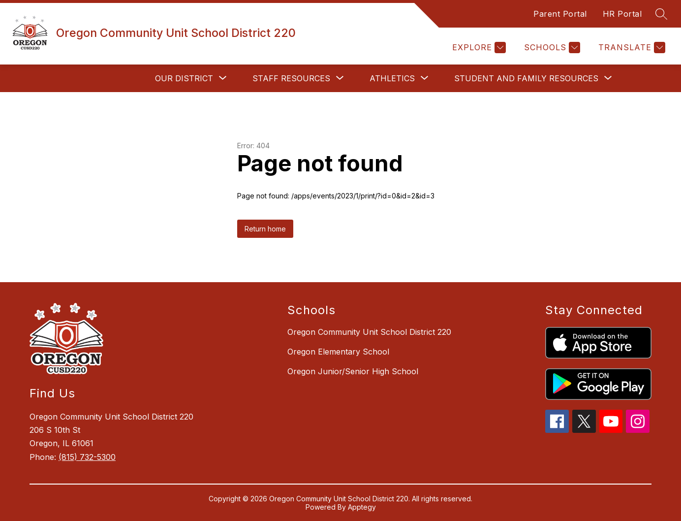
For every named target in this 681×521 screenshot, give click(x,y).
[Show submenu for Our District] (184, 78)
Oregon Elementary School (338, 352)
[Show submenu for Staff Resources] (291, 78)
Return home (265, 229)
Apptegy (362, 507)
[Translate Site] (630, 47)
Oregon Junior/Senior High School (352, 371)
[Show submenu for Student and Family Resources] (526, 78)
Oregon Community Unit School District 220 (369, 332)
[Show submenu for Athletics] (392, 78)
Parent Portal (560, 14)
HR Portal (622, 14)
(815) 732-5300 (87, 457)
